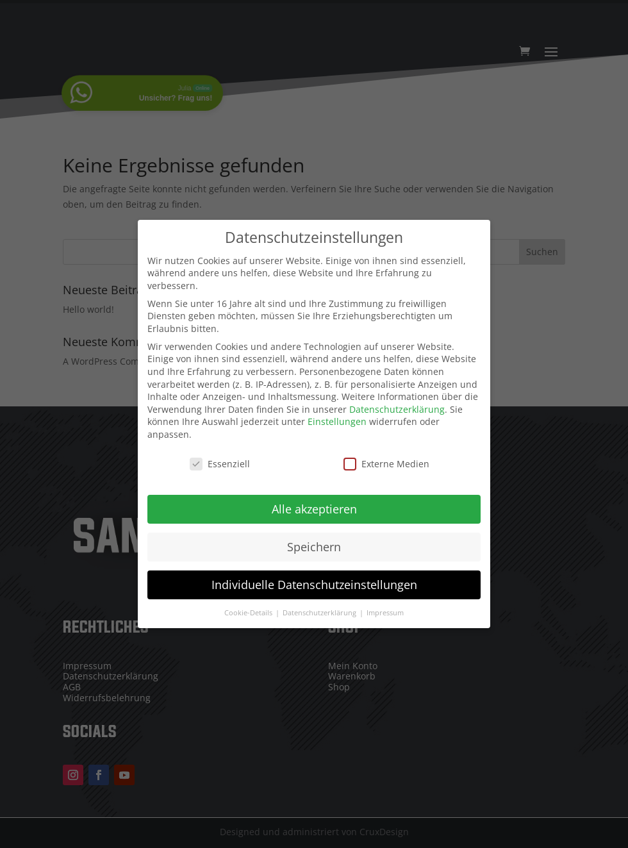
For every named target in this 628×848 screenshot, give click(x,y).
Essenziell (220, 457)
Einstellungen (337, 415)
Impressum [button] (385, 605)
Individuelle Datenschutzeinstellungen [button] (314, 577)
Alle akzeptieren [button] (314, 502)
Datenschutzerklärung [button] (320, 605)
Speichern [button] (314, 539)
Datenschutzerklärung (397, 402)
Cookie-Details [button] (249, 605)
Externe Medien (386, 457)
